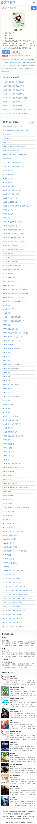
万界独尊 (12, 797)
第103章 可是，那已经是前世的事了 (14, 531)
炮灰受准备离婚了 (15, 775)
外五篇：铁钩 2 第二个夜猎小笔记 (13, 94)
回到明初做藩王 (9, 68)
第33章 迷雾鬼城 (8, 253)
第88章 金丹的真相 (9, 471)
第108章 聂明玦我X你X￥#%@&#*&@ (15, 551)
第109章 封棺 (7, 555)
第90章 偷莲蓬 (7, 479)
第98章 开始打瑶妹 (9, 511)
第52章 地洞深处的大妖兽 (11, 329)
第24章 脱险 (6, 218)
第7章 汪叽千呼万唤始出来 (11, 150)
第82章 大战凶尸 (8, 448)
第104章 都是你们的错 (10, 535)
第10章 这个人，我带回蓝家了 (12, 162)
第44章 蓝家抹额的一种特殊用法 (13, 297)
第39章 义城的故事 (9, 277)
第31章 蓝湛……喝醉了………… (13, 245)
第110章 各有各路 (8, 559)
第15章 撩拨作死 (8, 182)
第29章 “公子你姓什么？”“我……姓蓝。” (15, 238)
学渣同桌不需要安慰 (16, 764)
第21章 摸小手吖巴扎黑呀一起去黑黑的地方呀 (17, 206)
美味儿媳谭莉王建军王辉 (18, 59)
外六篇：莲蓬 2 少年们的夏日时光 (13, 86)
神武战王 (12, 65)
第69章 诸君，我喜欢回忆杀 (11, 396)
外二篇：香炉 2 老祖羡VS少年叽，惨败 (15, 113)
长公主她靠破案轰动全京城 (23, 68)
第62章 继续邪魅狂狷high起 (11, 368)
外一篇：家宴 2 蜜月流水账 (11, 579)
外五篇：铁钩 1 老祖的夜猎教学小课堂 (15, 98)
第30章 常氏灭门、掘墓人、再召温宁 (14, 241)
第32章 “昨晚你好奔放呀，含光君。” (14, 249)
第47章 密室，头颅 (9, 309)
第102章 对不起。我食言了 (11, 527)
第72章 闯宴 (6, 408)
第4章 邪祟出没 (7, 138)
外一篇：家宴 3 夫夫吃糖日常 (12, 583)
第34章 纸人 (6, 257)
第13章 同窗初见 (8, 174)
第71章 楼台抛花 (8, 404)
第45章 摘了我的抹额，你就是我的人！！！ (16, 301)
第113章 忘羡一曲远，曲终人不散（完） (15, 571)
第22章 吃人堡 (7, 210)
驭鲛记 (12, 720)
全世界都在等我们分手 (17, 687)
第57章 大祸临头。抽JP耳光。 (12, 349)
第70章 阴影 (6, 400)
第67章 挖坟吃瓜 (8, 388)
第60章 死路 (6, 360)
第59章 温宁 (6, 356)
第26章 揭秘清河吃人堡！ (11, 226)
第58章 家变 (6, 353)
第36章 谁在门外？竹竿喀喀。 (12, 265)
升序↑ (32, 122)
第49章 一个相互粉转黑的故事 (12, 317)
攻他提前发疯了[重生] (11, 62)
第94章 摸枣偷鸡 (8, 495)
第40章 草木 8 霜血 (9, 281)
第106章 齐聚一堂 (8, 543)
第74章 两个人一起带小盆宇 (11, 416)
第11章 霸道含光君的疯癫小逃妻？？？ (15, 166)
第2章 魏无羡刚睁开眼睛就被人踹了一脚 (15, 130)
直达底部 (15, 52)
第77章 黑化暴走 (8, 428)
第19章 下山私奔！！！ (10, 198)
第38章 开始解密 (8, 273)
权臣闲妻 (12, 676)
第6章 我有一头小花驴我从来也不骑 (14, 146)
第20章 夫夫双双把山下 (10, 202)
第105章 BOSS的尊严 (9, 539)
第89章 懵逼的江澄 (9, 475)
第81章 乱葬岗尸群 (9, 444)
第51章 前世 (6, 325)
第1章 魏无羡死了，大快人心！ (12, 126)
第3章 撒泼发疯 (7, 134)
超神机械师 (13, 742)
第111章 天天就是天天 (10, 563)
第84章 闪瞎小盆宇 (9, 456)
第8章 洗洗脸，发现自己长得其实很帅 (14, 154)
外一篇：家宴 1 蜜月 (9, 575)
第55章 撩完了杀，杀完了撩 (11, 341)
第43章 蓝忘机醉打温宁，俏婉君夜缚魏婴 (15, 293)
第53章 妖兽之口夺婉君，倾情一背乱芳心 (15, 333)
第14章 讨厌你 (7, 178)
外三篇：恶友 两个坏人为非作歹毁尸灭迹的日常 (17, 590)
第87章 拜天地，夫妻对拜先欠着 (13, 468)
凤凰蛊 (4, 638)
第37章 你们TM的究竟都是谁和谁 (13, 269)
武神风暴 (12, 709)
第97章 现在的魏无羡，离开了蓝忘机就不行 (16, 507)
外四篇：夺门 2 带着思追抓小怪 (12, 106)
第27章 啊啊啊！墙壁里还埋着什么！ (14, 230)
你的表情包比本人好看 (17, 698)
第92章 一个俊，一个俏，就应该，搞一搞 (15, 487)
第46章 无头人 (7, 305)
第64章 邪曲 (6, 376)
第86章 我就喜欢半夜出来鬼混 (12, 464)
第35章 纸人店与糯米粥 (10, 261)
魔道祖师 (17, 822)
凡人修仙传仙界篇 (21, 65)
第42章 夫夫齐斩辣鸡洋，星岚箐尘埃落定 (15, 289)
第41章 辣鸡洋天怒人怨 (10, 285)
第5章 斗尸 (6, 142)
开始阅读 (6, 52)
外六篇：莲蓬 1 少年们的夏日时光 (13, 90)
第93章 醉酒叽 (7, 491)
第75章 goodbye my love (10, 420)
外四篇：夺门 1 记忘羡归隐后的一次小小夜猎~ (17, 110)
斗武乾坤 (5, 660)
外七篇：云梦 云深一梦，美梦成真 (19, 55)
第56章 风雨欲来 (8, 345)
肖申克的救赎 (14, 786)
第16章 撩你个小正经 (9, 186)
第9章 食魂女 (7, 158)
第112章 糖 (6, 567)
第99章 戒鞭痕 (7, 515)
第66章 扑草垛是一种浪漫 (11, 384)
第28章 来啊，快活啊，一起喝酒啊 (13, 234)
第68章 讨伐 (6, 392)
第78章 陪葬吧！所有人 (10, 432)
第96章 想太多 (7, 503)
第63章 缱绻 (6, 372)
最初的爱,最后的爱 (15, 731)
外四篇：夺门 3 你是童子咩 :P (12, 102)
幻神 (3, 649)
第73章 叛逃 (6, 412)
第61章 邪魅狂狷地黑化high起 (12, 364)
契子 (7, 65)
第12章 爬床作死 (8, 170)
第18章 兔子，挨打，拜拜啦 (11, 194)
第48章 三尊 (6, 313)
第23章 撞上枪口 (8, 214)
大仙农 (21, 62)
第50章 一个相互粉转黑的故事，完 (13, 321)
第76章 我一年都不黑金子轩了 (12, 424)
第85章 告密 (6, 460)
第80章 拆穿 (6, 440)
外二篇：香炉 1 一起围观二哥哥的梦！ (15, 586)
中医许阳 (12, 753)
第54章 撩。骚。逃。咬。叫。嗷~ (13, 337)
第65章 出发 (6, 380)
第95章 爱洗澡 (7, 499)
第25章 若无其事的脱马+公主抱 (12, 222)
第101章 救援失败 (8, 523)
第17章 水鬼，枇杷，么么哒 (11, 190)
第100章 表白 (7, 519)
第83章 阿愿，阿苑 (9, 452)
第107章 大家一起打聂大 (10, 547)
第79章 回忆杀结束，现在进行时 (13, 436)
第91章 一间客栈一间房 (10, 483)
